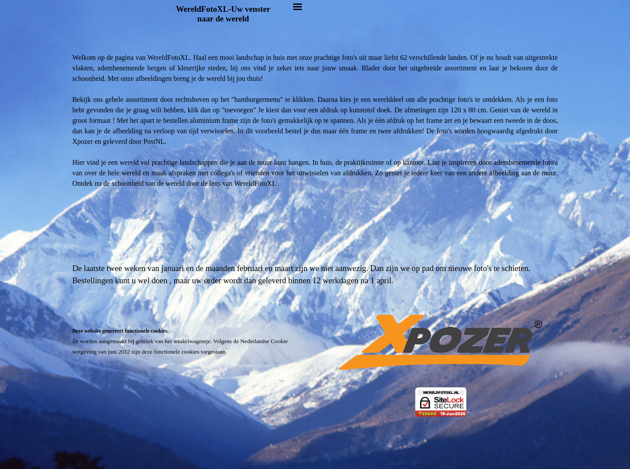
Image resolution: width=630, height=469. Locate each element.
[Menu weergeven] (297, 6)
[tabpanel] (315, 174)
